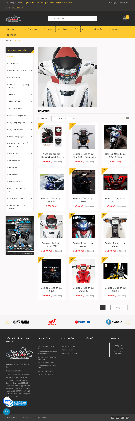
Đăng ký (113, 3)
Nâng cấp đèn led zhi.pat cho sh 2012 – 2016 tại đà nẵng (51, 157)
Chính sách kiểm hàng (46, 371)
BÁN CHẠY (114, 29)
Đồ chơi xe (48, 29)
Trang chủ (13, 29)
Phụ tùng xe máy (31, 29)
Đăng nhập (124, 3)
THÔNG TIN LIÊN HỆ (45, 375)
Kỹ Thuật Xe (100, 29)
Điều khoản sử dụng (68, 346)
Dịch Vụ (86, 29)
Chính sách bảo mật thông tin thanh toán (47, 353)
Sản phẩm (62, 29)
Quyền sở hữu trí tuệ (69, 353)
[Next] (119, 307)
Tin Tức (75, 29)
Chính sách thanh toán (46, 362)
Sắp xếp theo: (43, 118)
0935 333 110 (18, 8)
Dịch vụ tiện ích (67, 350)
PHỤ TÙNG (12, 35)
